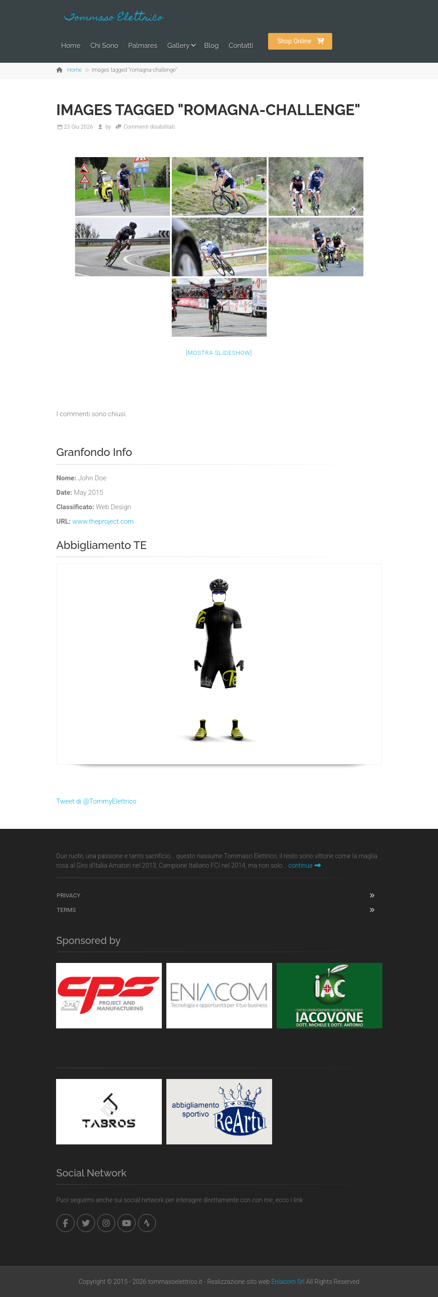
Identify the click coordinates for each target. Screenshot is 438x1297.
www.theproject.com (103, 521)
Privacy (68, 895)
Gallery (178, 46)
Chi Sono (104, 46)
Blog (211, 46)
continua (304, 865)
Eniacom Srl (287, 1281)
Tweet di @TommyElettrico (97, 801)
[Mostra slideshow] (219, 352)
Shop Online (301, 41)
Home (70, 46)
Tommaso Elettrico (114, 18)
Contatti (241, 46)
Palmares (143, 46)
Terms (66, 910)
